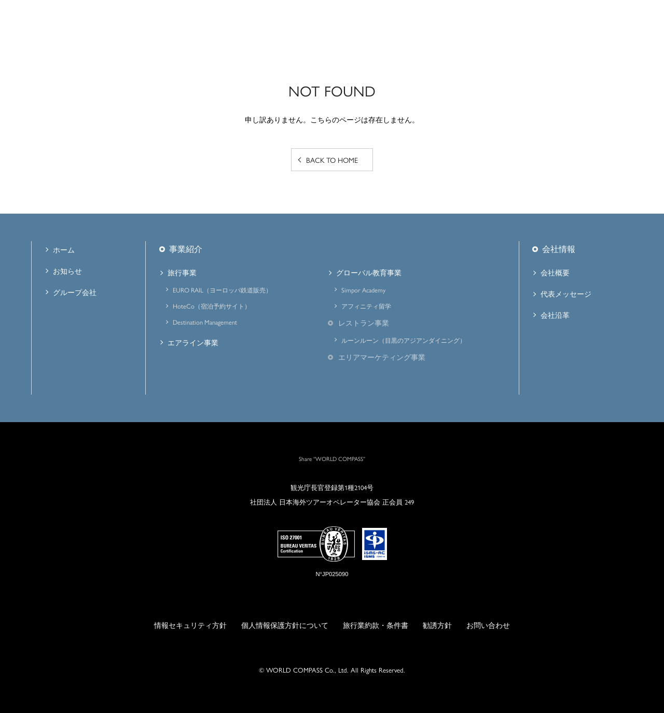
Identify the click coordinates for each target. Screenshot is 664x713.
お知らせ (67, 270)
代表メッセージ (566, 293)
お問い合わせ (488, 625)
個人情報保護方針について (284, 625)
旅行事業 (182, 272)
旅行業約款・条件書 (375, 625)
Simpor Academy (363, 290)
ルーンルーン (403, 340)
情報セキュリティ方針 (190, 625)
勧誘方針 (437, 625)
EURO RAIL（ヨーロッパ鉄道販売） (222, 290)
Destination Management (205, 322)
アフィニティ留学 (366, 306)
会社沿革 (555, 315)
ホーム (64, 249)
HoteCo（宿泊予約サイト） (212, 306)
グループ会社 (74, 292)
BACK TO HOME (332, 160)
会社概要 (555, 272)
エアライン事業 (193, 342)
